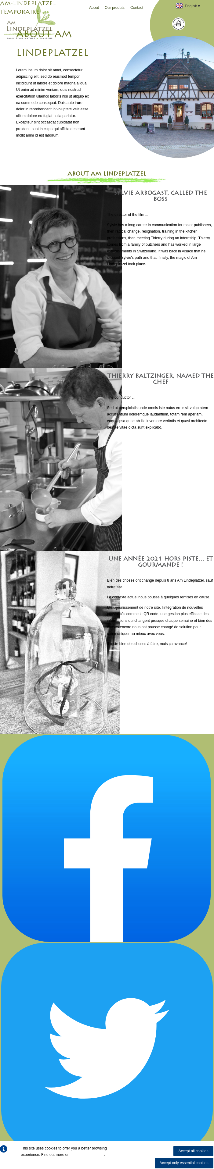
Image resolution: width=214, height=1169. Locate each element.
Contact (136, 7)
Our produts (115, 7)
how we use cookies (87, 1155)
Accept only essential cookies (184, 1163)
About (94, 7)
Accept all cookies (193, 1151)
